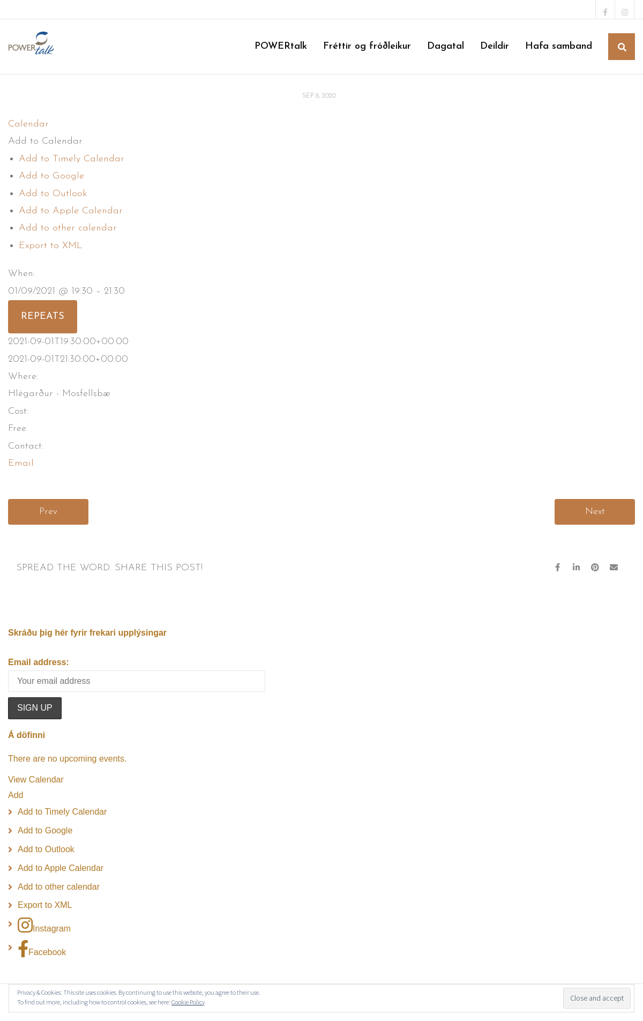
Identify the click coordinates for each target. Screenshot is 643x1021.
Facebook (42, 948)
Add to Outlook (53, 194)
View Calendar (36, 779)
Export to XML (51, 246)
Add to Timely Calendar (71, 159)
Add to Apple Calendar (71, 211)
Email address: (38, 662)
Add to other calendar (68, 228)
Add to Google (51, 176)
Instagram (44, 925)
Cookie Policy (188, 1002)
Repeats (42, 316)
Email (21, 463)
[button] (45, 141)
